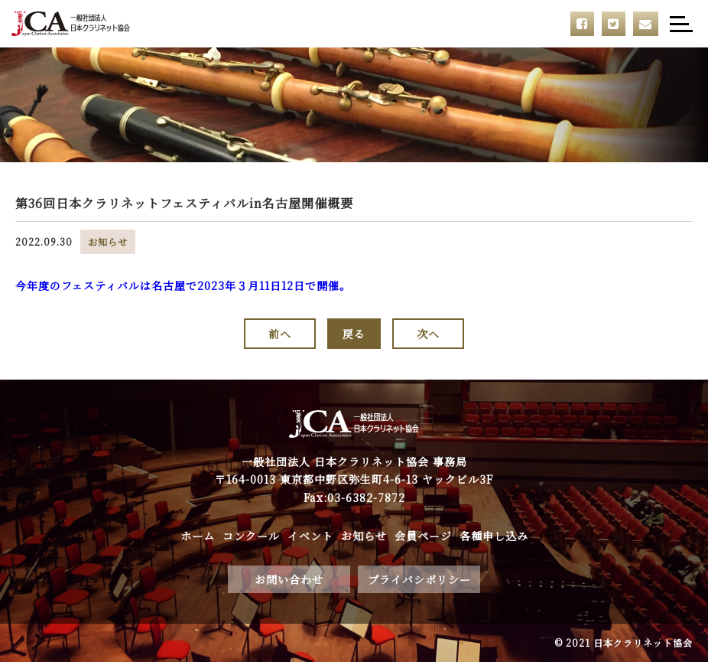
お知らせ (364, 535)
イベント (310, 535)
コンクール (251, 535)
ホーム (197, 535)
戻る (354, 333)
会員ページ (423, 535)
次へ (428, 333)
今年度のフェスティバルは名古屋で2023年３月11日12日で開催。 (183, 285)
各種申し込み (494, 535)
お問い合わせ (289, 579)
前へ (279, 333)
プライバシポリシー (419, 579)
